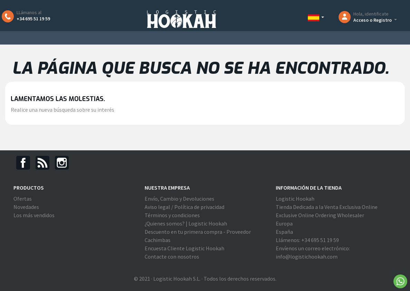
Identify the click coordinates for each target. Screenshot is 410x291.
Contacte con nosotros (172, 256)
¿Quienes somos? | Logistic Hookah (186, 223)
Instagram (62, 163)
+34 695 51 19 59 (33, 19)
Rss (42, 163)
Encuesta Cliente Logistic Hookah (184, 248)
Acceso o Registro (373, 20)
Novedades (26, 206)
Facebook (23, 163)
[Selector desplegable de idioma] (318, 17)
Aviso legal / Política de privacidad (184, 206)
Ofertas (22, 198)
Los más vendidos (34, 215)
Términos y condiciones (172, 215)
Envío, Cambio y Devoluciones (179, 198)
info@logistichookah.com (307, 256)
